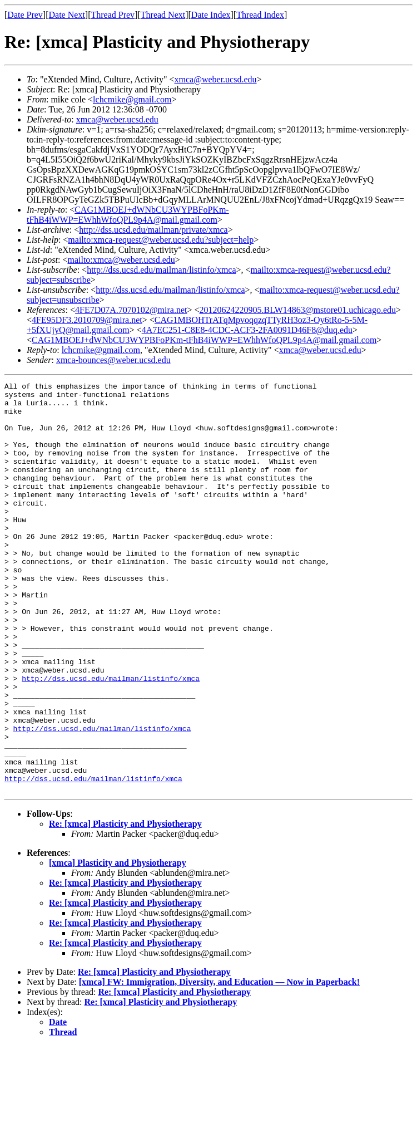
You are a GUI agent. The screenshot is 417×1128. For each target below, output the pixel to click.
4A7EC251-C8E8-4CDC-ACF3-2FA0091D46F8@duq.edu (247, 330)
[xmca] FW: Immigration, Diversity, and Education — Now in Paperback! (219, 1063)
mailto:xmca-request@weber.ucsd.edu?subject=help (161, 239)
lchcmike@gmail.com (132, 99)
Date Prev (25, 14)
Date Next (67, 14)
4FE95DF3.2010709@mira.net (87, 320)
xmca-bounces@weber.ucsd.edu (113, 360)
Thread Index (260, 14)
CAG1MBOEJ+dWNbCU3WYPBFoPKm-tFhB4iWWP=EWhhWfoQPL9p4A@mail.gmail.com (128, 214)
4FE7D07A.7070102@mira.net (131, 310)
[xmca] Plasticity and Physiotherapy (117, 944)
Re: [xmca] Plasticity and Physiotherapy (125, 905)
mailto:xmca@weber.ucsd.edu (121, 259)
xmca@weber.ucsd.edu (216, 79)
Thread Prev (113, 14)
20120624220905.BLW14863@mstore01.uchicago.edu (298, 310)
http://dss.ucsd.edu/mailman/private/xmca (153, 229)
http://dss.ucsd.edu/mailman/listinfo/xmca (161, 269)
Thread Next (163, 14)
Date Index (211, 14)
